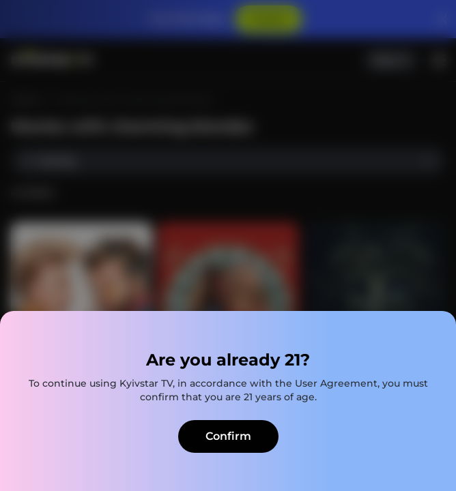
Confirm (228, 436)
